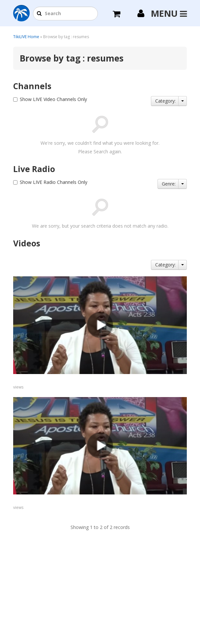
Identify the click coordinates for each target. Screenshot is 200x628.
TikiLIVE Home (26, 36)
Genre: (169, 184)
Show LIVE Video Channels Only (53, 99)
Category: (165, 101)
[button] (39, 14)
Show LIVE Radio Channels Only (53, 182)
